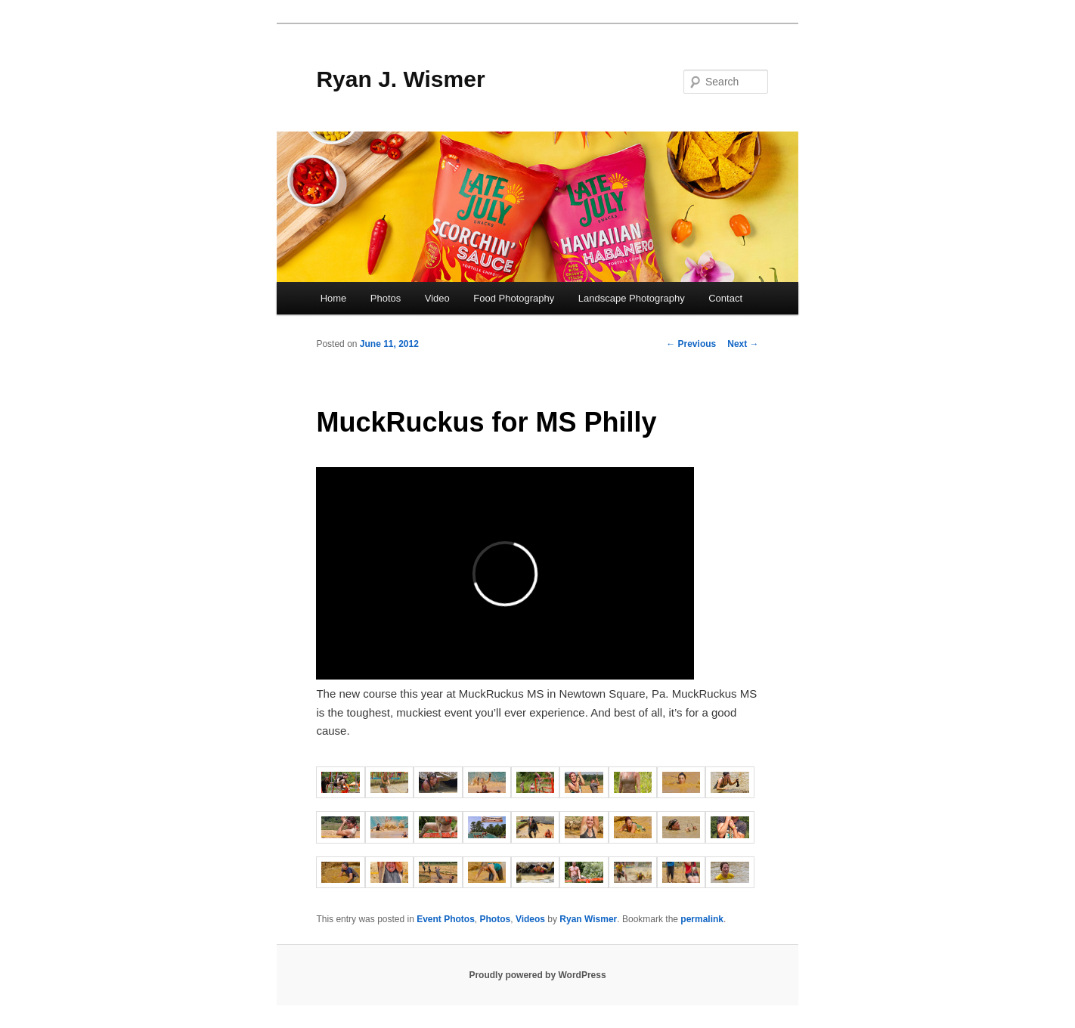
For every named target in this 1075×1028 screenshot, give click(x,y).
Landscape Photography (631, 298)
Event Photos (446, 919)
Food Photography (513, 298)
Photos (385, 298)
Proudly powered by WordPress (537, 975)
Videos (530, 919)
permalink (701, 919)
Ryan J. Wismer (400, 79)
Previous (691, 344)
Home (334, 298)
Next (742, 344)
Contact (725, 298)
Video (437, 298)
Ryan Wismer (588, 919)
